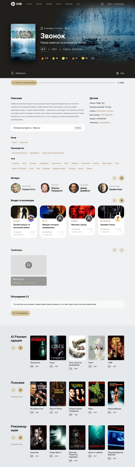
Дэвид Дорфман (85, 189)
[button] (121, 178)
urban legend (107, 163)
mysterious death (59, 168)
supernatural (56, 163)
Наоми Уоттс (28, 189)
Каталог (29, 4)
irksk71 (44, 221)
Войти (110, 4)
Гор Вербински (104, 123)
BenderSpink (34, 153)
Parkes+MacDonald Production (53, 153)
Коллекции (69, 4)
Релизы (58, 4)
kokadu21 (74, 221)
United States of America (105, 111)
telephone (75, 163)
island (24, 163)
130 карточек (75, 229)
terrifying (72, 168)
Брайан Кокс (115, 189)
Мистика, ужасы (79, 224)
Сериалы (49, 4)
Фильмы (39, 4)
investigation (44, 163)
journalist (15, 163)
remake (96, 163)
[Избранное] (18, 73)
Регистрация (119, 4)
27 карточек (17, 232)
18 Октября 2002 (106, 115)
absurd (80, 168)
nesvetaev (16, 221)
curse (117, 163)
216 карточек (104, 229)
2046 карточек (47, 232)
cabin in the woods (19, 168)
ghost (31, 168)
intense (89, 168)
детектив (77, 49)
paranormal (86, 163)
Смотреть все (16, 397)
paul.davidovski (105, 221)
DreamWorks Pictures (19, 153)
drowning (33, 163)
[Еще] (120, 73)
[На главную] (16, 4)
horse (66, 163)
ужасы (67, 49)
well (38, 168)
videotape (46, 168)
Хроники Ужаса (107, 224)
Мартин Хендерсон (56, 189)
